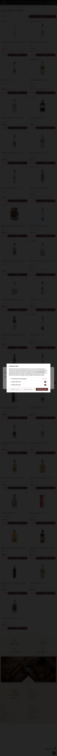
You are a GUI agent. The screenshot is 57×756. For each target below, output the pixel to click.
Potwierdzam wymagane (28, 389)
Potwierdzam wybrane (15, 389)
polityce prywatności (41, 370)
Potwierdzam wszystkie (42, 389)
